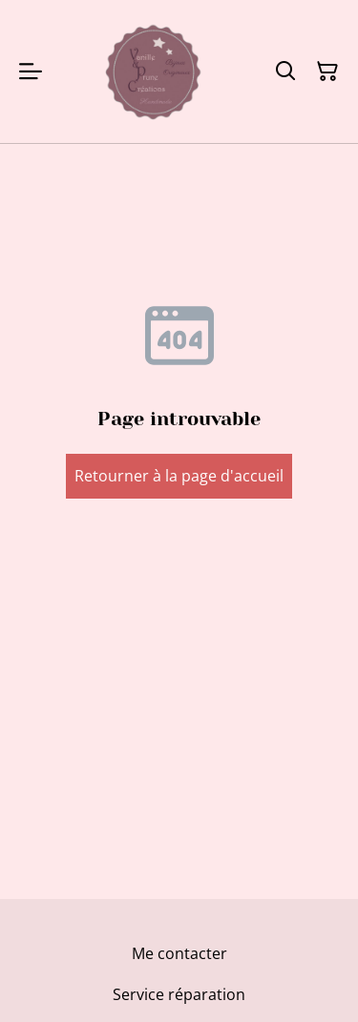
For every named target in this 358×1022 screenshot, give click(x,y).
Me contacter (179, 953)
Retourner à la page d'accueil (179, 475)
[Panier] (327, 71)
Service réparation (179, 994)
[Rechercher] (285, 71)
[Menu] (31, 71)
